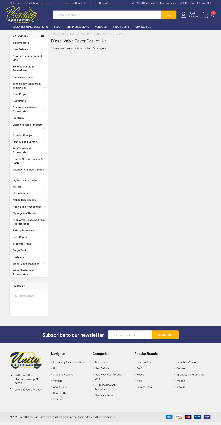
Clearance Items (29, 80)
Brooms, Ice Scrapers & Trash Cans (29, 88)
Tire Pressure (21, 45)
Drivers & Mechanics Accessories (29, 112)
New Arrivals (20, 52)
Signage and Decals (29, 216)
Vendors (101, 29)
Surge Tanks (29, 253)
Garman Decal (144, 390)
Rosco (140, 377)
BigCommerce (68, 420)
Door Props (29, 97)
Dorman (181, 371)
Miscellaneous (29, 196)
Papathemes (107, 420)
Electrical (29, 121)
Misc (139, 383)
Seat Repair (29, 240)
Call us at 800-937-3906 (28, 392)
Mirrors (29, 189)
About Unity (121, 29)
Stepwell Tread (29, 246)
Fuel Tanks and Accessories (29, 153)
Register (189, 18)
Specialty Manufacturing (190, 377)
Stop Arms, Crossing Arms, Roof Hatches (29, 224)
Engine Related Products (29, 129)
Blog (57, 29)
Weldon (180, 383)
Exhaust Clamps (29, 138)
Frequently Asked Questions (28, 29)
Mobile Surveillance (29, 202)
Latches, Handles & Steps (29, 174)
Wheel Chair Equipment (29, 266)
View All (180, 390)
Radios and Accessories (29, 209)
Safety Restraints (29, 233)
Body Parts (29, 103)
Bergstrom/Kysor (186, 365)
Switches (29, 260)
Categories (20, 38)
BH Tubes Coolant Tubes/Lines (23, 71)
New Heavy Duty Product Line (27, 61)
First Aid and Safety (29, 144)
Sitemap (58, 402)
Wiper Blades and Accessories (29, 275)
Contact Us (143, 29)
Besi (139, 371)
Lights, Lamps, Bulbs (29, 183)
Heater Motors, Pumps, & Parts (29, 164)
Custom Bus (144, 365)
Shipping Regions (78, 29)
